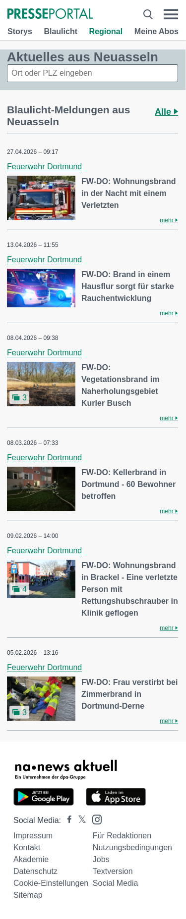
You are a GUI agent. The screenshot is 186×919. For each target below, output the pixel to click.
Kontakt (26, 847)
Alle (166, 112)
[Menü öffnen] (171, 14)
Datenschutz (35, 871)
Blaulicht (60, 31)
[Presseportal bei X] (79, 820)
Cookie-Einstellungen (50, 883)
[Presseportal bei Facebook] (66, 820)
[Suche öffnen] (148, 14)
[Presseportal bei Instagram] (94, 819)
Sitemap (28, 895)
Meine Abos (156, 31)
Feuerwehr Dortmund (44, 166)
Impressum (33, 835)
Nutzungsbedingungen (132, 847)
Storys (19, 31)
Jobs (101, 859)
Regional (106, 31)
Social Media (115, 883)
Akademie (31, 859)
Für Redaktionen (122, 835)
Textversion (113, 871)
